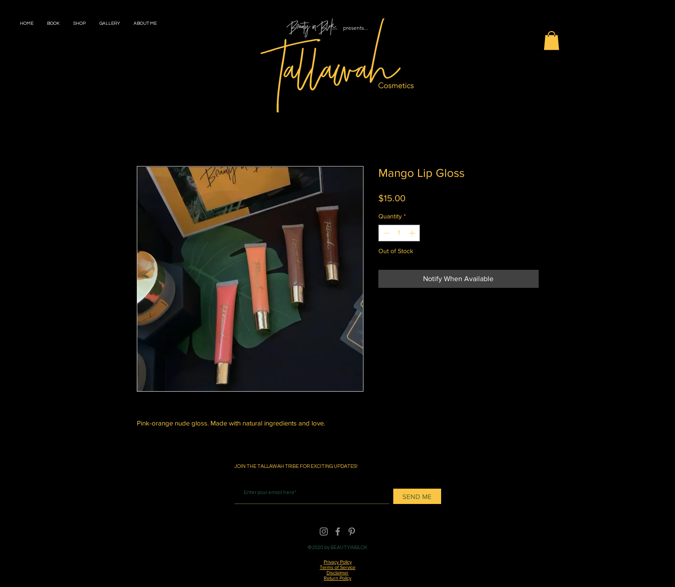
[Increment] (413, 233)
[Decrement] (385, 233)
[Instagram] (323, 531)
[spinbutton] (399, 233)
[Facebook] (337, 531)
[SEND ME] (417, 496)
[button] (551, 40)
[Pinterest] (351, 531)
